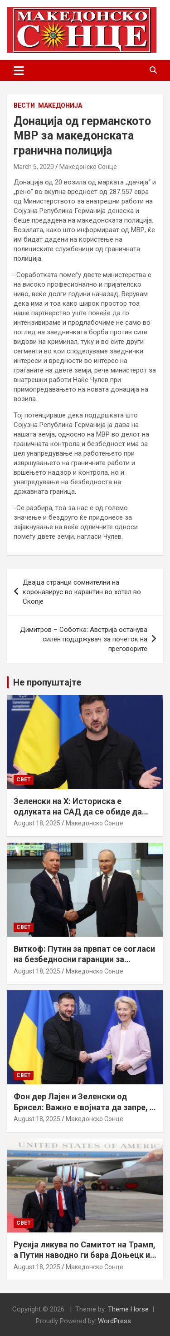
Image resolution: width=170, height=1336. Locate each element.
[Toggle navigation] (19, 70)
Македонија (60, 105)
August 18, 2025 (37, 823)
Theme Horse (128, 1309)
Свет (23, 779)
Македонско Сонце (88, 166)
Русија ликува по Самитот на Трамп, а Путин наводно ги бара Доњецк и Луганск (84, 1255)
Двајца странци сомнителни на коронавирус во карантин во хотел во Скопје (82, 592)
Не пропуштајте (47, 682)
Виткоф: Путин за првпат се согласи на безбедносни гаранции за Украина (84, 959)
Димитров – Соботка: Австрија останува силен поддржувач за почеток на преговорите (83, 639)
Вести (24, 105)
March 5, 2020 (34, 166)
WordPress (114, 1321)
